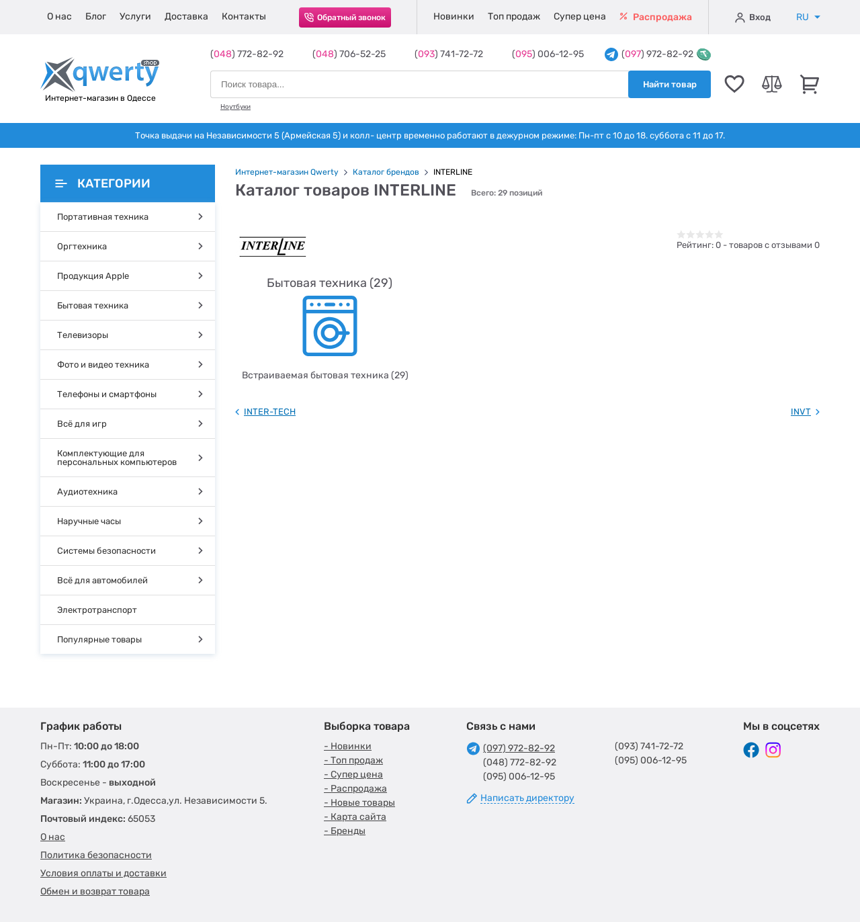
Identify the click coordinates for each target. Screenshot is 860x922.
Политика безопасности (96, 855)
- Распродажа (355, 788)
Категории (102, 183)
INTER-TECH (270, 412)
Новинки (453, 16)
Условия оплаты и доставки (103, 873)
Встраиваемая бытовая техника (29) (325, 375)
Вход (753, 17)
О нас (59, 16)
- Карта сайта (355, 817)
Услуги (135, 16)
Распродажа (655, 17)
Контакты (244, 16)
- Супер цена (353, 774)
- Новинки (348, 746)
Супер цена (580, 16)
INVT (801, 412)
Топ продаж (514, 16)
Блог (95, 16)
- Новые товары (359, 802)
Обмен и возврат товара (95, 891)
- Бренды (345, 831)
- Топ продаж (353, 760)
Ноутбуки (235, 107)
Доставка (186, 16)
